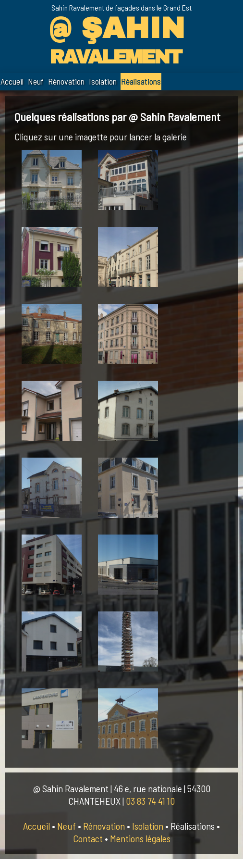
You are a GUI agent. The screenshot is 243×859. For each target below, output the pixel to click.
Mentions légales (140, 838)
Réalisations (141, 81)
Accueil (12, 81)
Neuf (36, 81)
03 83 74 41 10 (150, 801)
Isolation (103, 81)
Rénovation (66, 81)
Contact (88, 838)
